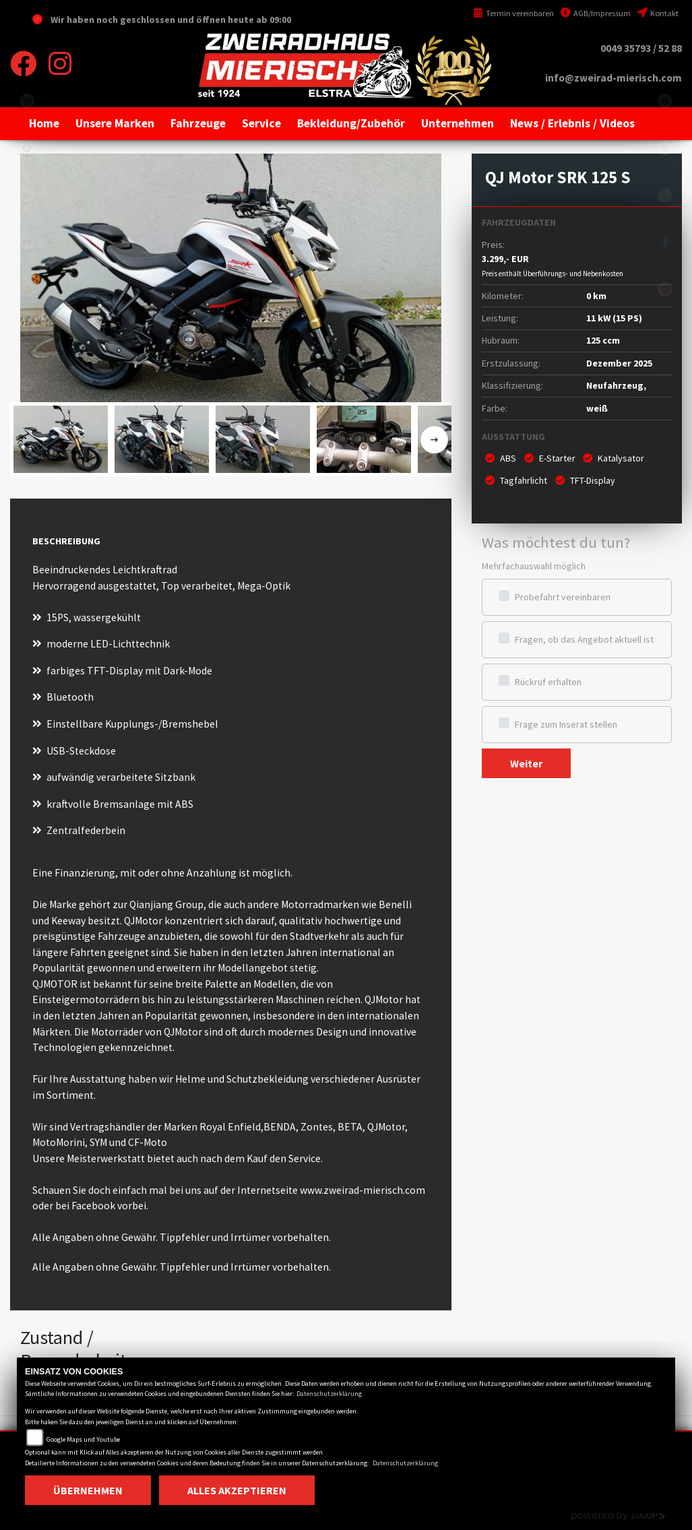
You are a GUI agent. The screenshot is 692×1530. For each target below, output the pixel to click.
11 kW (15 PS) (614, 318)
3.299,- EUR (552, 265)
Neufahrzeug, (616, 385)
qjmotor (27, 242)
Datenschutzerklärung (329, 1393)
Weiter (526, 763)
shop (27, 101)
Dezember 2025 (619, 363)
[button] (115, 123)
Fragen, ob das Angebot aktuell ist (584, 639)
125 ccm (603, 340)
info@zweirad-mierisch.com (613, 77)
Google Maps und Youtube (83, 1439)
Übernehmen (88, 1490)
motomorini (27, 384)
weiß (597, 408)
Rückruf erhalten (548, 682)
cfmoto (27, 195)
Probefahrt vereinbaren (562, 597)
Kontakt (658, 13)
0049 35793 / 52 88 (641, 48)
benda (27, 148)
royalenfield (27, 289)
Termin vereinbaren (513, 13)
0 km (596, 296)
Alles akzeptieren (236, 1490)
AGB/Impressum (596, 13)
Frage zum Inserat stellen (566, 724)
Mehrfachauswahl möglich (534, 566)
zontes (27, 337)
